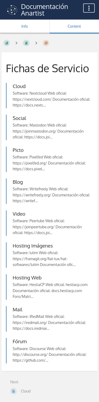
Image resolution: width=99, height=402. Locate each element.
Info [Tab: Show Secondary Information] (24, 26)
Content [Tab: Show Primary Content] (74, 26)
